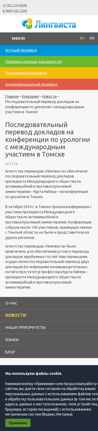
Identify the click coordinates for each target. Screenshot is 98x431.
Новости (49, 96)
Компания (30, 96)
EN (92, 38)
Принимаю (18, 423)
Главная (12, 96)
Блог (10, 351)
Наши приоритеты (25, 327)
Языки (12, 339)
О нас (11, 303)
